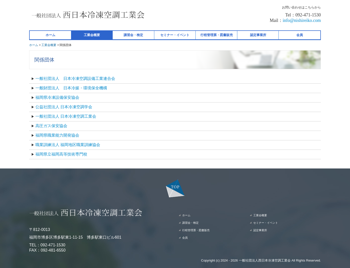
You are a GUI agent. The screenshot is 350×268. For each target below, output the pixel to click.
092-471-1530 (52, 245)
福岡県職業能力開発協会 (57, 135)
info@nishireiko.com (302, 20)
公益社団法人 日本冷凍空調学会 (63, 107)
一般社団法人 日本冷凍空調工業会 (65, 116)
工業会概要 (92, 35)
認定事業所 (258, 35)
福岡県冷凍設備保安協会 (57, 97)
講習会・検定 (133, 35)
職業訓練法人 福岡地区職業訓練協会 (67, 145)
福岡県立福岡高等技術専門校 (61, 154)
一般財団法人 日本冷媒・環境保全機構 (71, 88)
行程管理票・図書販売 (216, 35)
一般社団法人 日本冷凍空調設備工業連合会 (75, 78)
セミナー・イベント (174, 35)
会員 (299, 35)
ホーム (50, 35)
